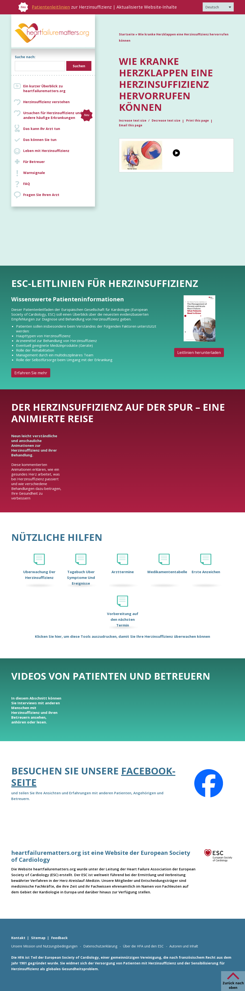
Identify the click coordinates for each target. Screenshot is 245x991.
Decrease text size (166, 120)
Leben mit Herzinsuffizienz (46, 150)
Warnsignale (34, 172)
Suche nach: (25, 57)
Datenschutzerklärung (100, 946)
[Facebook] (208, 783)
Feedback (59, 937)
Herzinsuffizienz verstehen (46, 102)
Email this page (130, 125)
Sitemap (38, 937)
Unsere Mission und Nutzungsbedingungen (44, 946)
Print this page (197, 120)
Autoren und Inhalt (183, 946)
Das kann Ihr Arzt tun (41, 128)
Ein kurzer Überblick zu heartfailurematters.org (44, 88)
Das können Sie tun (39, 139)
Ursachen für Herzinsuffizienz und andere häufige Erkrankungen (58, 115)
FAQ (26, 183)
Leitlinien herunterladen (199, 352)
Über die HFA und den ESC (143, 946)
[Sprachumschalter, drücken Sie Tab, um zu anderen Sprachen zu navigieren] (218, 6)
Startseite (127, 34)
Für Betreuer (34, 161)
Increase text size (133, 120)
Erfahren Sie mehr (30, 372)
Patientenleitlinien (51, 7)
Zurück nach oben (233, 985)
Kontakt (18, 937)
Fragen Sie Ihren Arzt (41, 194)
